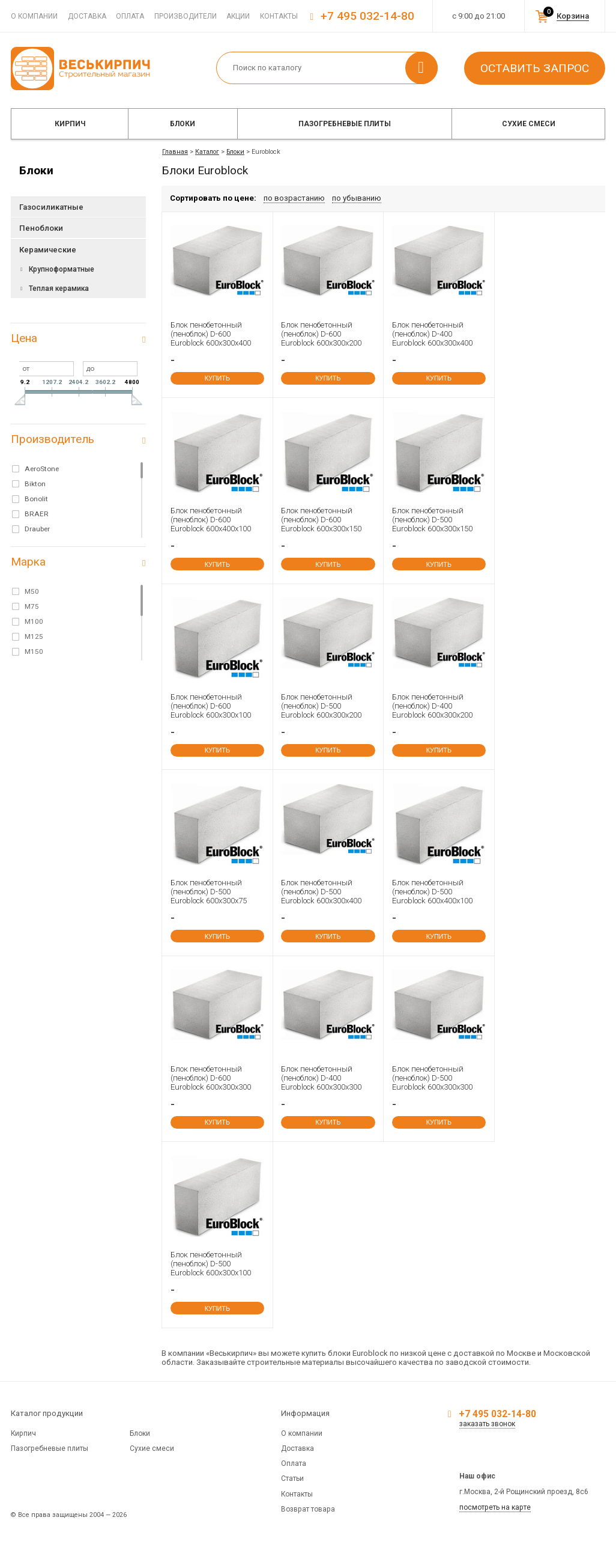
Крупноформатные (61, 269)
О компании (34, 16)
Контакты (279, 16)
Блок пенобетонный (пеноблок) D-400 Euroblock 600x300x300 (321, 1077)
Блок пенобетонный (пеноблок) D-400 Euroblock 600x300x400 (432, 333)
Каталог (207, 152)
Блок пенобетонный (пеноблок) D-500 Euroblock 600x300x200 (321, 705)
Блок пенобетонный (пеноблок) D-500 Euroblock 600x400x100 (432, 891)
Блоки (182, 124)
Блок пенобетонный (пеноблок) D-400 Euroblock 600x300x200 (432, 705)
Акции (238, 16)
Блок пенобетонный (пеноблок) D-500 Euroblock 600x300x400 (321, 891)
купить (217, 378)
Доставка (87, 16)
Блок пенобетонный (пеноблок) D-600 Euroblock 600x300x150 (321, 519)
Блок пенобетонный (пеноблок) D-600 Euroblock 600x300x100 (211, 705)
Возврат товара (308, 1509)
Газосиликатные (51, 207)
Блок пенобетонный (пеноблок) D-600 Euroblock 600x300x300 (211, 1077)
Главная (175, 152)
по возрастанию (294, 198)
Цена (24, 338)
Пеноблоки (41, 228)
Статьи (292, 1478)
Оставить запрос (534, 68)
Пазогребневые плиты (344, 124)
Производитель (52, 439)
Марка (28, 562)
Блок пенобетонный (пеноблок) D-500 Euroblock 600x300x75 (209, 891)
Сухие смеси (528, 124)
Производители (185, 16)
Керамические (47, 249)
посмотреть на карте (495, 1507)
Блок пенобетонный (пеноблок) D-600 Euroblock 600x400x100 (211, 519)
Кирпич (70, 124)
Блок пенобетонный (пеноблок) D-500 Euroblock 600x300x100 (211, 1263)
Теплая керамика (59, 288)
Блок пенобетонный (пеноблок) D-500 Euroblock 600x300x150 (432, 519)
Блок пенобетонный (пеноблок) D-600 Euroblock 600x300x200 (321, 333)
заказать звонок (487, 1424)
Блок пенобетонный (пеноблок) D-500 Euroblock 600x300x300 (432, 1077)
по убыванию (356, 198)
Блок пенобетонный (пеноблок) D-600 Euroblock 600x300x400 (211, 333)
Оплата (130, 16)
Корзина (573, 15)
